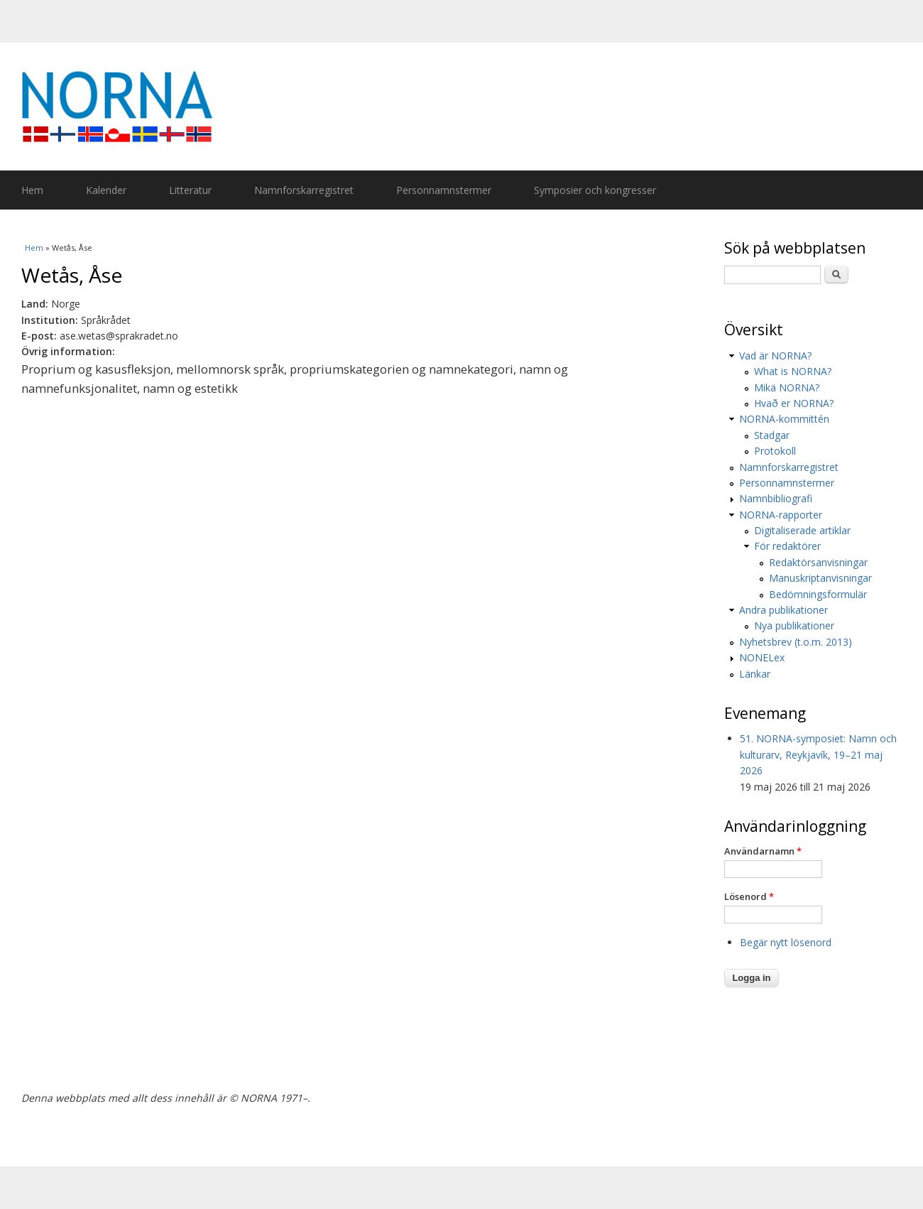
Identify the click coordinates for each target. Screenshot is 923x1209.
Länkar (754, 674)
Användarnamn (763, 851)
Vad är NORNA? (775, 355)
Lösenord (749, 896)
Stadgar (772, 435)
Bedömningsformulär (818, 594)
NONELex (762, 657)
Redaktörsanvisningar (818, 562)
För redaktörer (787, 546)
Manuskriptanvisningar (820, 578)
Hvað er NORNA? (794, 403)
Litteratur (190, 190)
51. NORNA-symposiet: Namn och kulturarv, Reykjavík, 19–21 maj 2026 (818, 754)
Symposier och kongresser (595, 190)
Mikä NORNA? (786, 387)
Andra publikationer (783, 610)
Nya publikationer (794, 625)
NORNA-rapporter (780, 514)
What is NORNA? (792, 371)
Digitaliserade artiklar (802, 530)
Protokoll (775, 450)
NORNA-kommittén (784, 418)
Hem (32, 190)
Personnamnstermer (443, 190)
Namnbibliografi (775, 498)
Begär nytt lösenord (785, 942)
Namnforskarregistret (304, 190)
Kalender (106, 190)
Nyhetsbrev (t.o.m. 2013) (795, 642)
